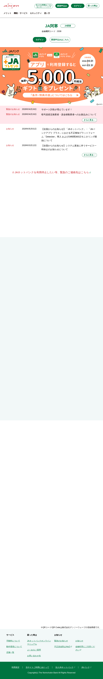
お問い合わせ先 (34, 656)
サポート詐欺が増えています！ (56, 109)
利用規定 (15, 667)
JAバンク (85, 667)
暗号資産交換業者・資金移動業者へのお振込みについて (68, 114)
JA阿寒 (51, 26)
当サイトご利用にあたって (37, 667)
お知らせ (79, 641)
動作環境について (14, 647)
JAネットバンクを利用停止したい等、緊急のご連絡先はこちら (51, 172)
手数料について (13, 641)
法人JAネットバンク (64, 667)
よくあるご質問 (34, 650)
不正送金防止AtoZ (62, 647)
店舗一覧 (10, 652)
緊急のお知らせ (61, 641)
